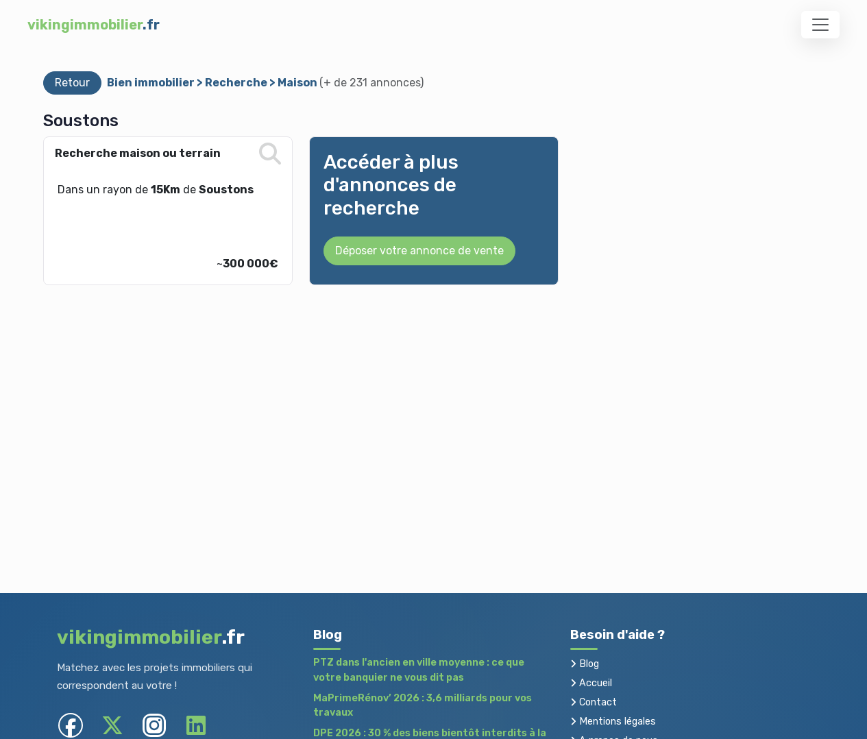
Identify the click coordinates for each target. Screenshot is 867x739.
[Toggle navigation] (820, 24)
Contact (593, 702)
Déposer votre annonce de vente (419, 250)
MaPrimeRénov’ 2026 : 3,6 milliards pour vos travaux (422, 705)
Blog (584, 664)
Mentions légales (613, 721)
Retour (72, 82)
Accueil (591, 683)
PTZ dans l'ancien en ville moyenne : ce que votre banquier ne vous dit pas (418, 670)
